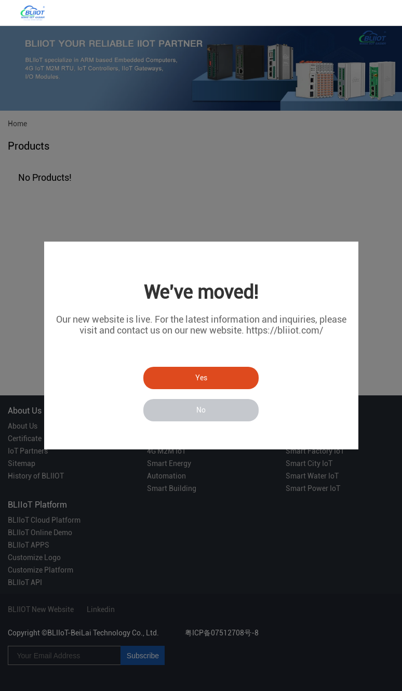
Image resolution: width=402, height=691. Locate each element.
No (201, 410)
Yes (201, 378)
